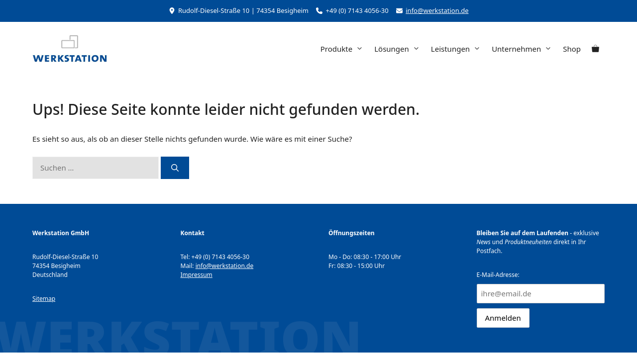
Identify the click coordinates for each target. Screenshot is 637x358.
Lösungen (399, 48)
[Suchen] (175, 168)
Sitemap (43, 298)
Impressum (196, 274)
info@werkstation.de (437, 10)
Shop (572, 49)
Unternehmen (524, 48)
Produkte (344, 48)
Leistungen (458, 48)
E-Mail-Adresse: (541, 286)
